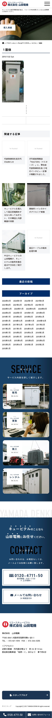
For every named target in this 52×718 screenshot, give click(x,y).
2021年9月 (39, 300)
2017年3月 (40, 324)
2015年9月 (18, 340)
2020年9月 (42, 308)
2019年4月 (39, 316)
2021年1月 (39, 304)
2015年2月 (40, 344)
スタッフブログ (29, 695)
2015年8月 (29, 340)
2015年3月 (29, 344)
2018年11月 (29, 320)
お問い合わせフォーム (39, 714)
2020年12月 (7, 308)
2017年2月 (6, 328)
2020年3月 (6, 312)
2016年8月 (40, 328)
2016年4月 (28, 332)
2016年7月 (6, 332)
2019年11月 (29, 312)
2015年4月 (17, 344)
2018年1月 (6, 324)
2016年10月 (29, 328)
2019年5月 (28, 316)
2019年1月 (6, 320)
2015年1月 (6, 348)
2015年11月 (40, 336)
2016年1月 (17, 336)
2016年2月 (6, 336)
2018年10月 (41, 320)
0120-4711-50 (13, 715)
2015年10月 (7, 340)
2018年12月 (17, 320)
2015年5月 (6, 344)
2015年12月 (29, 336)
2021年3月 (17, 304)
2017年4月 (29, 324)
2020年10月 (31, 308)
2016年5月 (17, 332)
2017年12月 (17, 324)
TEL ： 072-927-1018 (11, 640)
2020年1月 (17, 312)
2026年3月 (6, 300)
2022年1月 (28, 300)
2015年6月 (40, 340)
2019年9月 (40, 312)
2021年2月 (28, 304)
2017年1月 (17, 328)
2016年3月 (40, 332)
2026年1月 (17, 300)
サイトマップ (6, 706)
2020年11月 (19, 308)
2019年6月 (17, 316)
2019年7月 (6, 316)
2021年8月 (6, 304)
